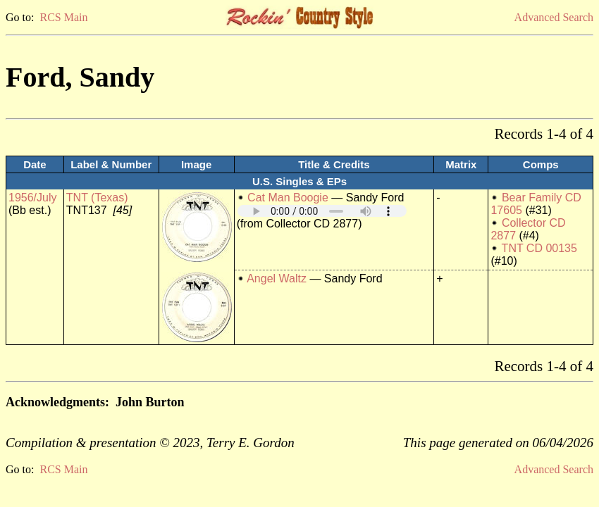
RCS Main (63, 17)
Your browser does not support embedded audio (322, 211)
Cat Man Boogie (287, 198)
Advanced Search (553, 17)
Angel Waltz (277, 278)
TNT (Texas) (97, 198)
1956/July (32, 198)
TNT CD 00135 (539, 248)
